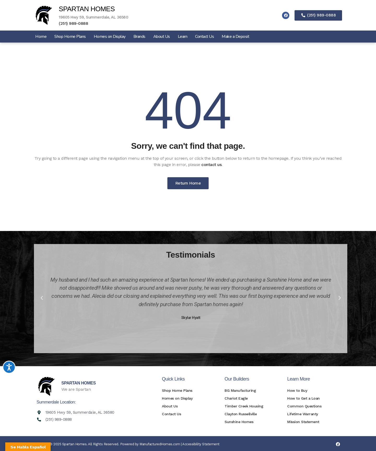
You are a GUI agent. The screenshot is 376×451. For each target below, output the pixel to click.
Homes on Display (110, 36)
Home (40, 36)
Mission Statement (303, 422)
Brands (139, 36)
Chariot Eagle (236, 398)
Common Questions (304, 406)
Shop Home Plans (70, 36)
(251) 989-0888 (73, 23)
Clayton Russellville (241, 414)
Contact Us (204, 36)
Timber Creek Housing (244, 406)
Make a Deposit (235, 36)
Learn (182, 36)
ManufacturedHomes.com (159, 444)
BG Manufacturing (240, 390)
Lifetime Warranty (302, 414)
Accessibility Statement (201, 444)
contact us (211, 164)
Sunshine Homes (239, 422)
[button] (41, 298)
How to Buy (297, 390)
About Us (161, 36)
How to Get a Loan (303, 398)
